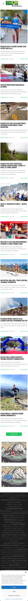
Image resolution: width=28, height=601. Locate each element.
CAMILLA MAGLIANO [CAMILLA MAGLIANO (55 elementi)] (13, 502)
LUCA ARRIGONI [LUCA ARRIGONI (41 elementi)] (7, 547)
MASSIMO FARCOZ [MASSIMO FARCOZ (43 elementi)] (22, 558)
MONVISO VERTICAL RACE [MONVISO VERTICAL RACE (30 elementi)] (6, 563)
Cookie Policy (8, 598)
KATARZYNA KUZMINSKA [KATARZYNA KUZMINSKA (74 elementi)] (10, 545)
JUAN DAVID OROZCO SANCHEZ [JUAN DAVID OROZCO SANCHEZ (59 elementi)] (13, 543)
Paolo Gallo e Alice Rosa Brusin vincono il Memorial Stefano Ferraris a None (13, 243)
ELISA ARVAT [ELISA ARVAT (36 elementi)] (21, 520)
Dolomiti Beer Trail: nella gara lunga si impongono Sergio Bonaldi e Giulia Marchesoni (13, 125)
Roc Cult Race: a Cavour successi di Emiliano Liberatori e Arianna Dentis (12, 358)
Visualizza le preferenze (14, 595)
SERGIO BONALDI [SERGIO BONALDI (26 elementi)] (19, 569)
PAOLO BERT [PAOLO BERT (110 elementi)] (14, 565)
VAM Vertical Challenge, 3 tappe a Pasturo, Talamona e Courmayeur (13, 281)
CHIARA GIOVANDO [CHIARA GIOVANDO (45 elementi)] (5, 513)
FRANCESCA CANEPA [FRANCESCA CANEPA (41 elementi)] (19, 530)
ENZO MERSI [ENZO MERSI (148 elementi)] (18, 524)
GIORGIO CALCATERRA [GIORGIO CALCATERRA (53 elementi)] (20, 535)
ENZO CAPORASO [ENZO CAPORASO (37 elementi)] (7, 524)
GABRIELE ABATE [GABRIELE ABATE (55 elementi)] (6, 535)
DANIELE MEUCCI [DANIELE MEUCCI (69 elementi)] (9, 515)
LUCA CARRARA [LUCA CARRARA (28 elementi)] (15, 547)
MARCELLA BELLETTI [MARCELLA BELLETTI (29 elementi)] (22, 554)
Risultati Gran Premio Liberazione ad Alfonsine (12, 86)
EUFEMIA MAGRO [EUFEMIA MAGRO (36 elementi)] (7, 526)
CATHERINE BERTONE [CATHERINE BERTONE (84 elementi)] (13, 509)
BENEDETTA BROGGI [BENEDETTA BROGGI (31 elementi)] (13, 497)
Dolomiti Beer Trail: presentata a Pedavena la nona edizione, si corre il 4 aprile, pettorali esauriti (12, 165)
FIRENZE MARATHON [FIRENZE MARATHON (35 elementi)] (8, 530)
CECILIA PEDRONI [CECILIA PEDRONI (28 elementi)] (15, 511)
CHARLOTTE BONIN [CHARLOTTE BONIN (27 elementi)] (24, 511)
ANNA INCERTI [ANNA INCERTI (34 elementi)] (12, 496)
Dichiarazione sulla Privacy (17, 598)
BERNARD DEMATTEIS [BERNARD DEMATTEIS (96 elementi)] (10, 500)
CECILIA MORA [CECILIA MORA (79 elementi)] (5, 511)
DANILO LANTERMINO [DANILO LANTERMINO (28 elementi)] (20, 515)
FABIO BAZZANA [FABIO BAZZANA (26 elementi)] (21, 526)
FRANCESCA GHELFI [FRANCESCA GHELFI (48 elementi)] (9, 532)
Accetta (14, 587)
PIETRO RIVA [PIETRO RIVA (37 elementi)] (4, 567)
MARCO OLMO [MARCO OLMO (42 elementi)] (7, 556)
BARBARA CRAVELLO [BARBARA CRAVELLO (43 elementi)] (21, 496)
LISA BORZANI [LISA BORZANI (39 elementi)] (23, 545)
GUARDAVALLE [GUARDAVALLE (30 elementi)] (11, 539)
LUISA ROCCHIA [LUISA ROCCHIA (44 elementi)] (12, 550)
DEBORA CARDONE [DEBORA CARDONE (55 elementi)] (9, 517)
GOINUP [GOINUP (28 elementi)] (6, 539)
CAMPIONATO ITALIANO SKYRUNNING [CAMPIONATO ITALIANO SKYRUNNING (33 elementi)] (13, 504)
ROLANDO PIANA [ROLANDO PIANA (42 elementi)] (21, 567)
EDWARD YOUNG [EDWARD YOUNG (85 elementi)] (10, 520)
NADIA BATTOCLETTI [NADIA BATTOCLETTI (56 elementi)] (20, 563)
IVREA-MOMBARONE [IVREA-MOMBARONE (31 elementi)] (13, 541)
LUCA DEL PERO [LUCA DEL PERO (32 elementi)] (3, 550)
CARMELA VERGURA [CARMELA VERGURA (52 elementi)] (14, 506)
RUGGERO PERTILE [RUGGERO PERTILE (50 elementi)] (10, 569)
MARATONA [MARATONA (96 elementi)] (22, 550)
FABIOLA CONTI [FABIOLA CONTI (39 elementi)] (9, 528)
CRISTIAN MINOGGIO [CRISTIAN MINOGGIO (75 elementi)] (19, 513)
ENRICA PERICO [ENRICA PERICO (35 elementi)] (19, 522)
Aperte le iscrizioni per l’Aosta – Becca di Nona (13, 205)
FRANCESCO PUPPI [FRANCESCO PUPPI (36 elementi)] (19, 532)
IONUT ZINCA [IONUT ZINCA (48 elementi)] (19, 539)
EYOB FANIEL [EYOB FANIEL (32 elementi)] (15, 526)
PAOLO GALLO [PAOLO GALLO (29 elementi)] (24, 565)
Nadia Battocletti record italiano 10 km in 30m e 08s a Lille (13, 47)
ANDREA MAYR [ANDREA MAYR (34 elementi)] (21, 493)
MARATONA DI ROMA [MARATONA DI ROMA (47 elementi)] (20, 552)
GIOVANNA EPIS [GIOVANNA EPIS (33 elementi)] (14, 537)
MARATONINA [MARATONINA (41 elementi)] (14, 554)
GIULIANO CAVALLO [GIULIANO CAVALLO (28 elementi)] (22, 537)
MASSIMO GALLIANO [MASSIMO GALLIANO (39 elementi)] (6, 561)
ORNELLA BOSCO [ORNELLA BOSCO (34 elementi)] (4, 565)
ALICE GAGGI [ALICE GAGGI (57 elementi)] (7, 494)
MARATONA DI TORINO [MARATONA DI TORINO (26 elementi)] (5, 554)
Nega (14, 591)
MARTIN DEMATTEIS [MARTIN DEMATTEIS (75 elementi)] (8, 558)
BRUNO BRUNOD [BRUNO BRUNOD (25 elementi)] (23, 500)
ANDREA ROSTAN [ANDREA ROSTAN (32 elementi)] (4, 496)
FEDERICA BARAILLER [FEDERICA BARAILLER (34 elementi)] (18, 528)
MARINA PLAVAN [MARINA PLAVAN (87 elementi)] (18, 556)
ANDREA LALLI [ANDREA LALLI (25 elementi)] (14, 493)
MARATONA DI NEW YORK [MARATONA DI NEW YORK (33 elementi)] (7, 552)
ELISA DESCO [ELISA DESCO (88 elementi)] (10, 522)
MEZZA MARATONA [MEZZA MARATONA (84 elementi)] (19, 561)
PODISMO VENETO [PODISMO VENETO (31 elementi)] (12, 567)
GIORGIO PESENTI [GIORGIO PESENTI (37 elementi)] (5, 537)
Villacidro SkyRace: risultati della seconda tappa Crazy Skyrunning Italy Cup (13, 320)
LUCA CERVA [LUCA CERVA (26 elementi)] (22, 547)
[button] (26, 572)
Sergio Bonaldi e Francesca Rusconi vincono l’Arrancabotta (11, 415)
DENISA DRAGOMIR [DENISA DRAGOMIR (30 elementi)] (20, 517)
